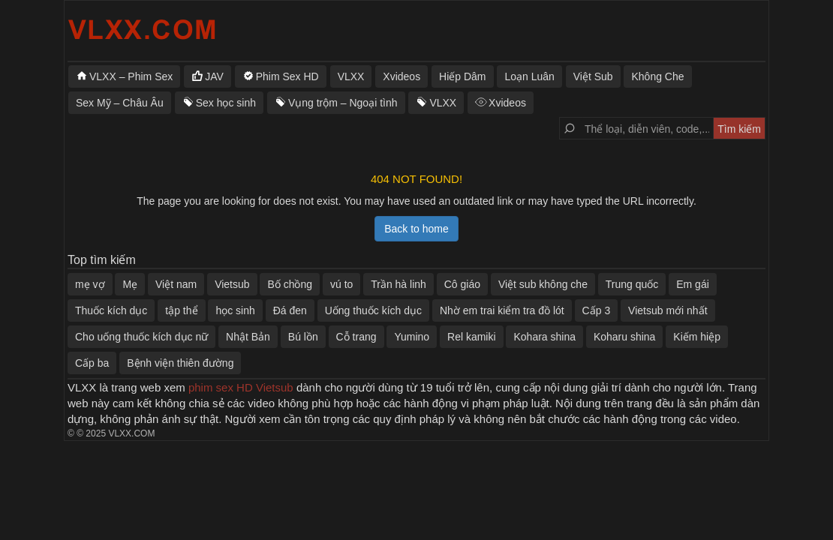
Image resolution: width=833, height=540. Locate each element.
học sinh (234, 310)
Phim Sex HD (287, 76)
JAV (214, 76)
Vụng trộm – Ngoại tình (343, 103)
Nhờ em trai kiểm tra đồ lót (502, 310)
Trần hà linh (398, 284)
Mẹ (129, 284)
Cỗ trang (356, 337)
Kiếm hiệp (696, 337)
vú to (341, 284)
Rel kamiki (471, 337)
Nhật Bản (248, 337)
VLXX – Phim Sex (131, 76)
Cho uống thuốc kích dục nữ (141, 337)
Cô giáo (462, 284)
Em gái (692, 284)
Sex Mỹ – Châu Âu (120, 103)
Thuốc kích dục (111, 310)
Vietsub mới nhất (667, 310)
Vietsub (232, 284)
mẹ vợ (90, 284)
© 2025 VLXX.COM (116, 433)
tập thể (181, 310)
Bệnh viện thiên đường (180, 363)
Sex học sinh (226, 103)
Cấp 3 (596, 310)
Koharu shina (625, 337)
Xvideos (401, 76)
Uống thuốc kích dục (373, 310)
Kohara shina (544, 337)
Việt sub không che (543, 284)
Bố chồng (289, 284)
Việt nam (176, 284)
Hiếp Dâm (462, 76)
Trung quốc (632, 284)
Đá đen (290, 310)
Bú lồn (303, 337)
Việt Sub (593, 76)
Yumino (411, 337)
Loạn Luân (529, 76)
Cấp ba (92, 363)
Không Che (657, 76)
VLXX (351, 76)
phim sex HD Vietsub (240, 387)
